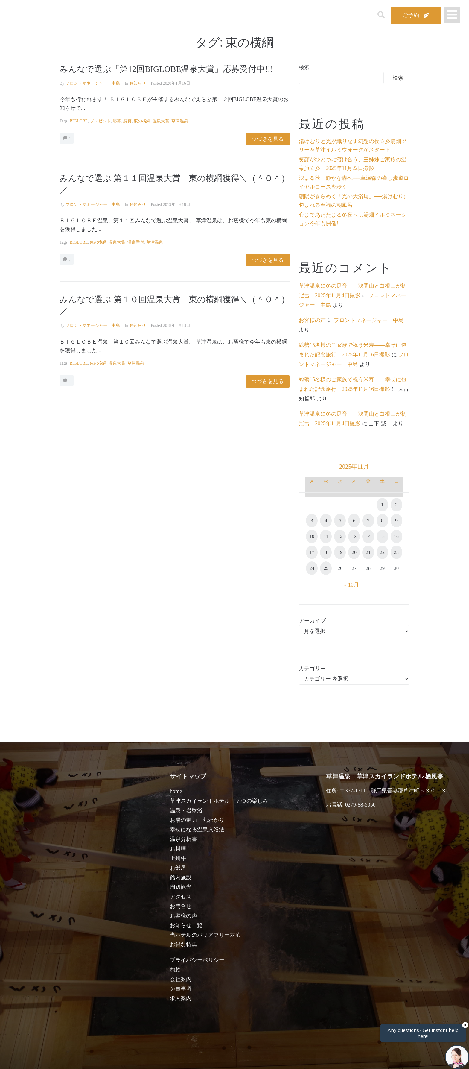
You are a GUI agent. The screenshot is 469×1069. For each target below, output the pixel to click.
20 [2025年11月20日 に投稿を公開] (354, 552)
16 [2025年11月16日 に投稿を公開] (396, 536)
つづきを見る (268, 139)
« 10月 (351, 585)
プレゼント (100, 121)
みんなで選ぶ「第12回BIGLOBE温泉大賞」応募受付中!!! (166, 69)
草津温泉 (179, 121)
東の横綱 (142, 121)
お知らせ (137, 83)
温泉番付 (135, 242)
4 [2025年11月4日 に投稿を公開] (326, 520)
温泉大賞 (161, 121)
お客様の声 (312, 320)
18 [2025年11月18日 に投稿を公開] (326, 552)
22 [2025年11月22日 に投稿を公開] (382, 552)
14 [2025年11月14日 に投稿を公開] (368, 536)
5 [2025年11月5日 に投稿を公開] (340, 520)
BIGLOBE (79, 121)
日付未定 (186, 1059)
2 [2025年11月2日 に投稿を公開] (396, 504)
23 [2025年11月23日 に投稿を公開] (396, 552)
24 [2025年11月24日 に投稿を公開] (312, 568)
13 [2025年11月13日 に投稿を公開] (354, 536)
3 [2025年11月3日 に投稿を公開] (312, 520)
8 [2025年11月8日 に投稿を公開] (382, 520)
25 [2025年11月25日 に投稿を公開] (326, 568)
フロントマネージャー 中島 (93, 83)
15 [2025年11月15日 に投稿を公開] (382, 536)
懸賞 (127, 121)
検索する (333, 1060)
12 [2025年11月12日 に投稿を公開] (340, 536)
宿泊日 (93, 1058)
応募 (117, 121)
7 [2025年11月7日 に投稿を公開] (368, 520)
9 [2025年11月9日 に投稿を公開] (396, 520)
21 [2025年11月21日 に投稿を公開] (368, 552)
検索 (304, 67)
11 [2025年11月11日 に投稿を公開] (326, 536)
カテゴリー (312, 669)
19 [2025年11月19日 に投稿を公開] (340, 552)
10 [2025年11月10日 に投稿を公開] (312, 536)
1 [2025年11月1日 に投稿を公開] (382, 504)
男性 (212, 1058)
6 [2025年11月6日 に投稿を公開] (354, 520)
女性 (265, 1058)
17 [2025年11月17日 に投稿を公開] (312, 552)
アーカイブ (312, 621)
